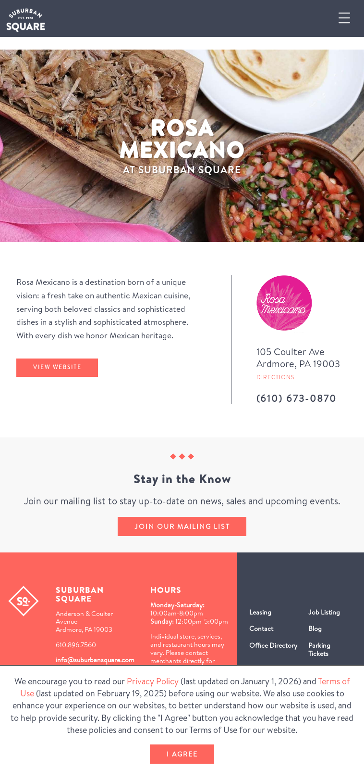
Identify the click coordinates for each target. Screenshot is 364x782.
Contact (261, 628)
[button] (348, 19)
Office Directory (273, 645)
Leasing (260, 612)
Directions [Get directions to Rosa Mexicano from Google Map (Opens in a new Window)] (275, 377)
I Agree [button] (182, 754)
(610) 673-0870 (296, 398)
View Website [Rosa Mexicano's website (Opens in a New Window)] (57, 367)
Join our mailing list (182, 526)
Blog (315, 628)
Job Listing (324, 612)
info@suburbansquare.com (95, 660)
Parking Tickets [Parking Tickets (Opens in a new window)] (319, 649)
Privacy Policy (153, 681)
